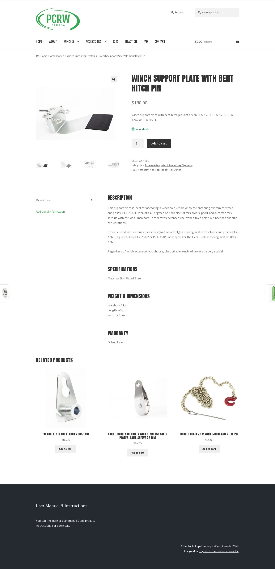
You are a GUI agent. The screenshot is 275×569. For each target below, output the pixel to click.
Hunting (154, 169)
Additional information (50, 211)
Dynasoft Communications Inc (219, 551)
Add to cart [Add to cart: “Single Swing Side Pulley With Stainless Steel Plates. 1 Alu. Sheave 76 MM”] (137, 453)
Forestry (143, 169)
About (53, 41)
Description (43, 200)
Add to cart (159, 143)
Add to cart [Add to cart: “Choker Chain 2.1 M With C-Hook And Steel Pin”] (209, 449)
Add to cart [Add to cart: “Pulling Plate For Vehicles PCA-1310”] (66, 449)
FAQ (146, 41)
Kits (116, 41)
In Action (131, 41)
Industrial (167, 169)
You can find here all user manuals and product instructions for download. (65, 523)
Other (177, 169)
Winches (69, 41)
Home (39, 41)
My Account (177, 12)
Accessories (94, 41)
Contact (159, 41)
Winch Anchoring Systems (82, 56)
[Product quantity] (138, 143)
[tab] (66, 200)
